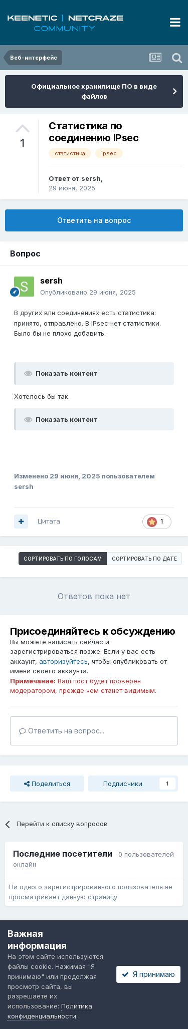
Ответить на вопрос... (61, 730)
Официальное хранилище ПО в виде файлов (94, 91)
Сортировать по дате (144, 559)
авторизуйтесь (63, 661)
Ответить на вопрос (94, 220)
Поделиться (47, 783)
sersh (91, 178)
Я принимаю (148, 974)
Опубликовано (88, 292)
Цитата (49, 521)
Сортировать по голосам (63, 559)
